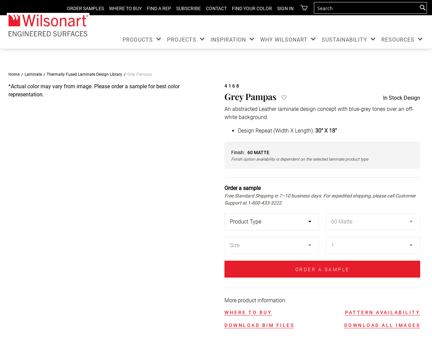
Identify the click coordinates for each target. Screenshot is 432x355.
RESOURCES (397, 40)
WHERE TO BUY (125, 8)
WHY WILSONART (283, 40)
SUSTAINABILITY (344, 40)
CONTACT (216, 8)
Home (14, 74)
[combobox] (370, 8)
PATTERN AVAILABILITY (382, 312)
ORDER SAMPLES (85, 8)
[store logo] (48, 25)
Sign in (285, 8)
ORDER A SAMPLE (322, 269)
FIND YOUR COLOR (252, 8)
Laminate (33, 74)
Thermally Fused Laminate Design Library (84, 74)
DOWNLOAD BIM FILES (259, 325)
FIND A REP (159, 8)
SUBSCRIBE (188, 8)
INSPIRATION (228, 40)
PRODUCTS (138, 40)
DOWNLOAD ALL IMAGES (382, 325)
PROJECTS (181, 40)
